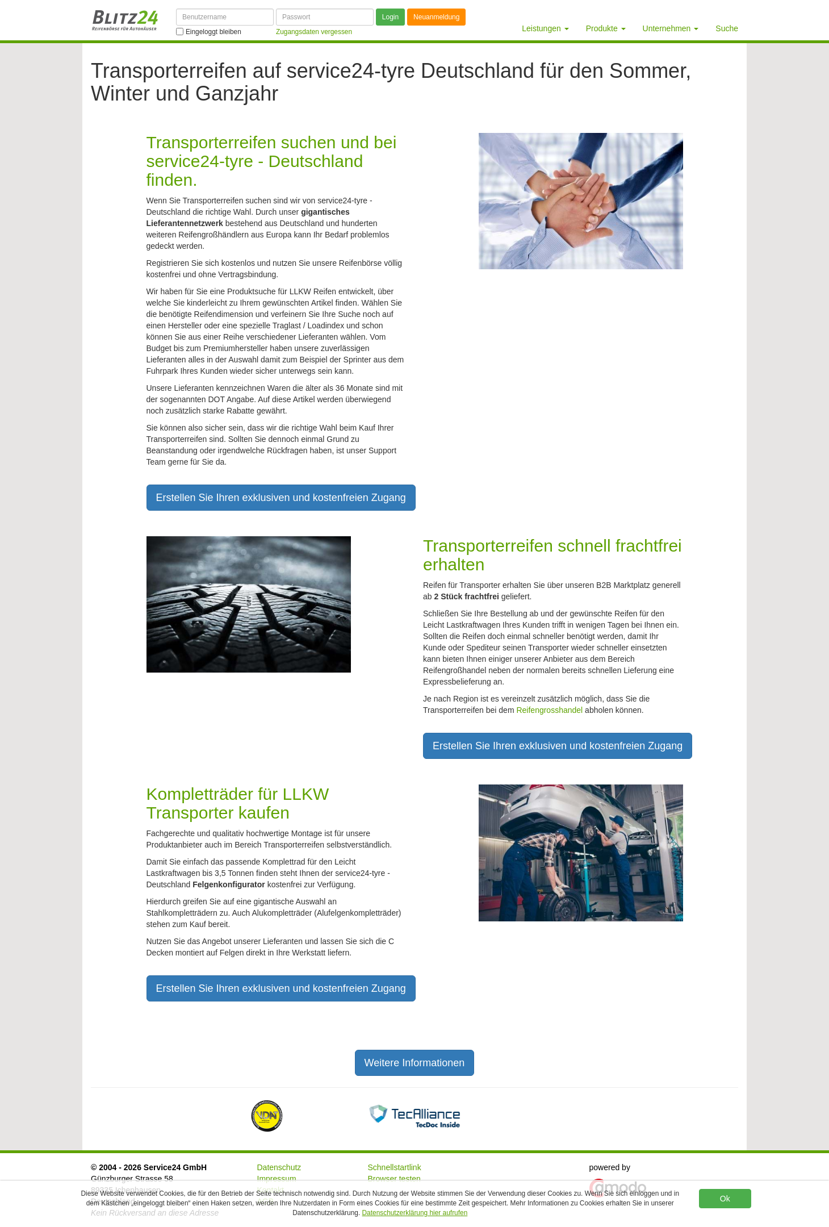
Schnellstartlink (394, 1167)
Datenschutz (279, 1167)
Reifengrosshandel (549, 710)
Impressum (276, 1178)
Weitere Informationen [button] (415, 1063)
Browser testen (394, 1178)
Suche (726, 28)
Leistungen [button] (545, 28)
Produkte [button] (606, 28)
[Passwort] (325, 17)
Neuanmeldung (436, 17)
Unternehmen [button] (671, 28)
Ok (725, 1198)
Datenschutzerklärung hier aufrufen (415, 1213)
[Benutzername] (225, 17)
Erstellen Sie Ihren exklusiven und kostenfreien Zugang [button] (281, 497)
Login (390, 17)
